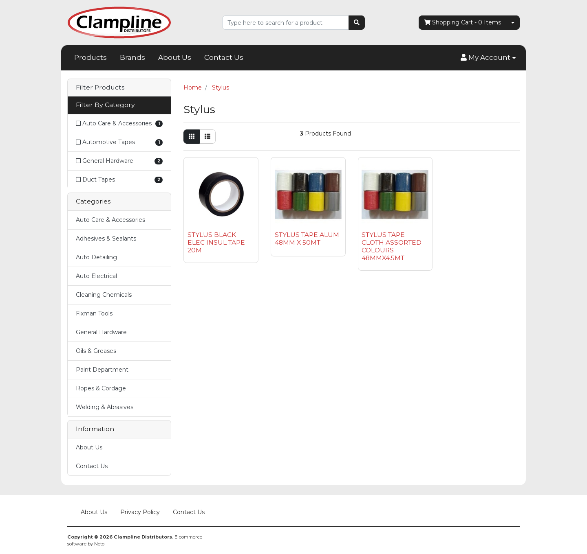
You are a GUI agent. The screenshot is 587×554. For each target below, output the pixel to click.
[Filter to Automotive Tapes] (119, 142)
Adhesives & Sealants (106, 238)
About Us (174, 57)
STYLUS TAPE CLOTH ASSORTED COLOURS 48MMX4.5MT (391, 246)
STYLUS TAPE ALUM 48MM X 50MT (307, 238)
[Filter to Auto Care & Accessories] (119, 123)
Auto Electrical (96, 276)
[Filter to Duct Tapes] (119, 179)
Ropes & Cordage (101, 388)
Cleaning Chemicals (104, 294)
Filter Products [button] (100, 87)
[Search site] (357, 22)
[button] (488, 57)
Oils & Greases (96, 351)
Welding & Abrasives (104, 407)
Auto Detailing (96, 257)
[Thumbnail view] (191, 136)
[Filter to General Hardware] (119, 161)
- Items (462, 22)
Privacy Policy (140, 512)
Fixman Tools (94, 313)
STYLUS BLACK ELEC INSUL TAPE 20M (216, 242)
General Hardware (101, 332)
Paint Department (102, 369)
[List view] (207, 136)
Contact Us (223, 57)
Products (90, 57)
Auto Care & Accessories (110, 219)
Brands (132, 57)
